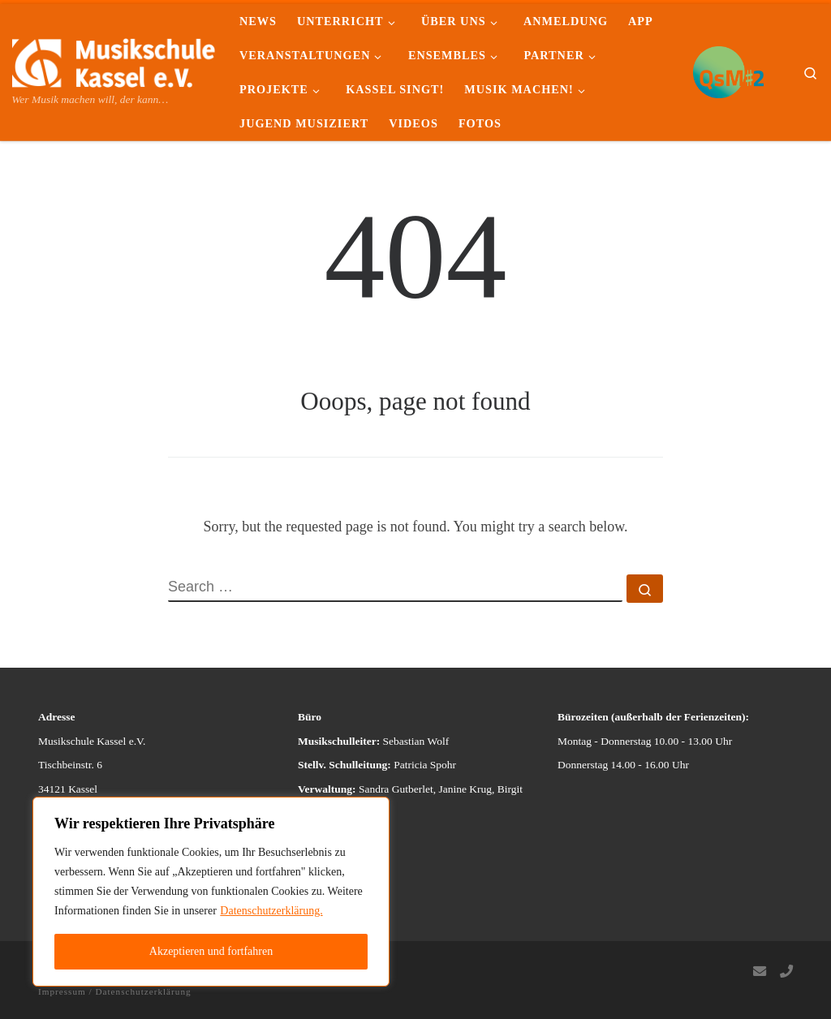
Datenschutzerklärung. (271, 911)
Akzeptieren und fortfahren (211, 951)
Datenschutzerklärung (143, 991)
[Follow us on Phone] (786, 972)
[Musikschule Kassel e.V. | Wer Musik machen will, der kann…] (113, 60)
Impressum (62, 991)
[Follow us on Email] (759, 972)
